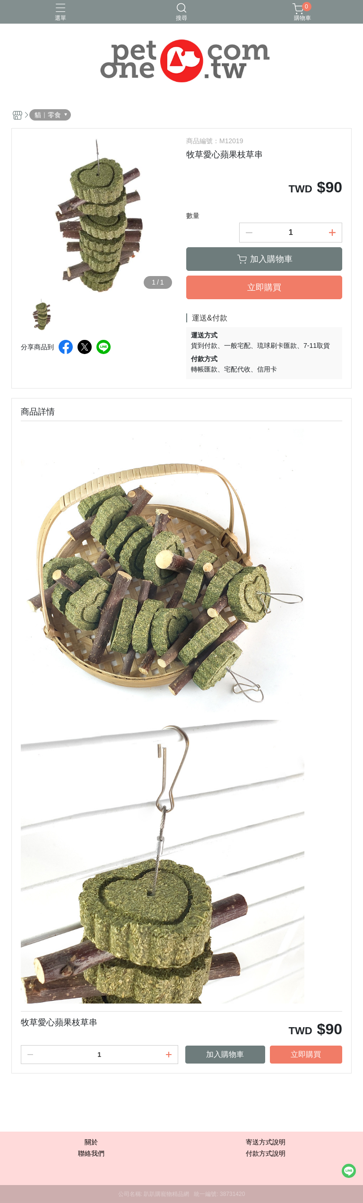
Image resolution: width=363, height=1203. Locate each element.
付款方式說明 (265, 1153)
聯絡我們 (91, 1153)
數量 (192, 215)
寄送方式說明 (265, 1142)
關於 (91, 1142)
